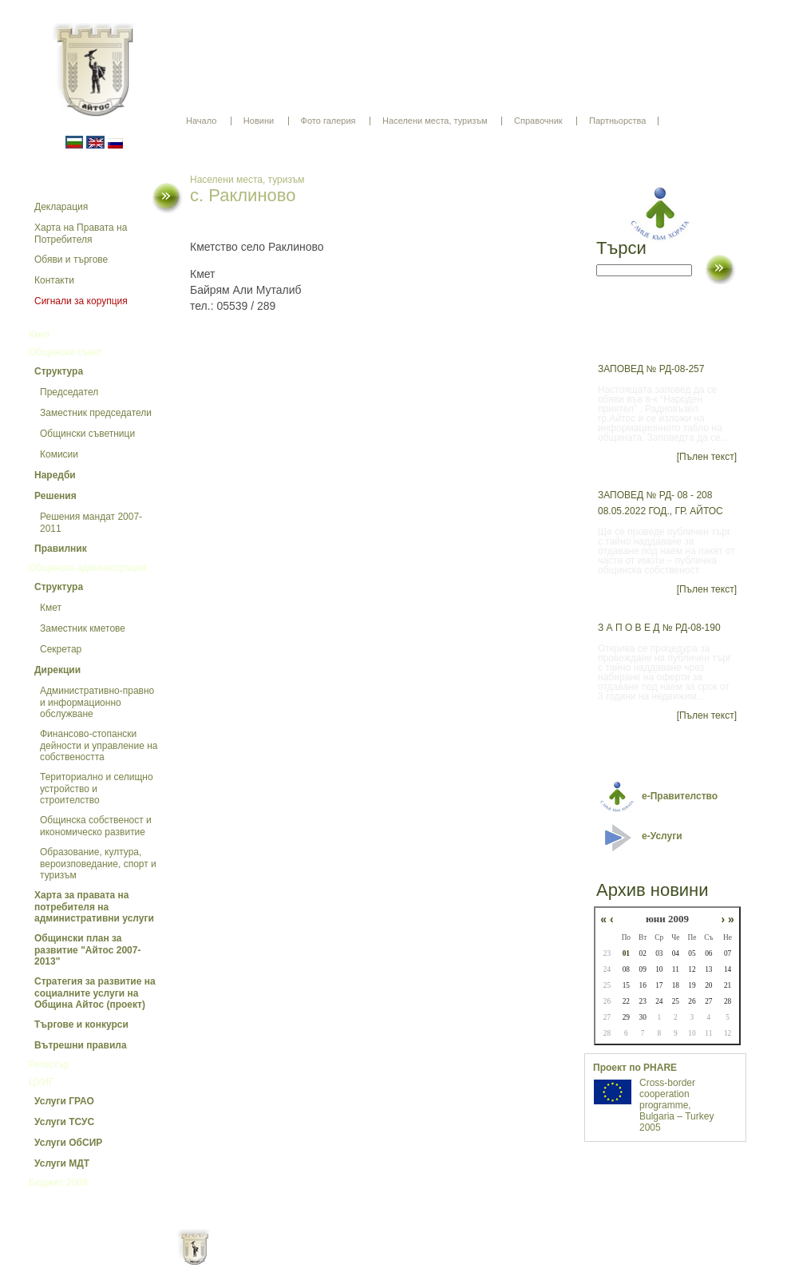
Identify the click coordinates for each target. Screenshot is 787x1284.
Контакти (54, 280)
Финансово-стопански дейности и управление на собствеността (99, 745)
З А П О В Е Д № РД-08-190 (659, 627)
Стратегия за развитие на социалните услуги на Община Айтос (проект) (95, 993)
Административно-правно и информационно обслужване (97, 702)
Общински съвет (65, 352)
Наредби (55, 475)
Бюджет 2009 (58, 1182)
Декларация (61, 206)
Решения (55, 495)
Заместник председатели (96, 412)
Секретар (60, 649)
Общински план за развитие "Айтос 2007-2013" (87, 950)
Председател (69, 392)
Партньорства (617, 120)
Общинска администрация (88, 567)
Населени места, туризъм (435, 120)
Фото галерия (328, 120)
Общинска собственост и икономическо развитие (96, 826)
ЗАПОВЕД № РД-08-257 (651, 368)
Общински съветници (87, 433)
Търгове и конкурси (81, 1024)
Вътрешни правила (80, 1045)
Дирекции (57, 670)
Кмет (39, 334)
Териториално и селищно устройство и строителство (96, 788)
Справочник (538, 120)
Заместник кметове (82, 628)
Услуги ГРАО (64, 1101)
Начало (201, 120)
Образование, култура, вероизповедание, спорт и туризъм (98, 863)
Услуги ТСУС (64, 1121)
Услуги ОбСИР (68, 1142)
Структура (58, 371)
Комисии (59, 454)
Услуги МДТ (61, 1163)
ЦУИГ (41, 1082)
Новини (258, 120)
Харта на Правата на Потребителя (80, 233)
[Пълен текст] (707, 457)
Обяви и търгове (71, 259)
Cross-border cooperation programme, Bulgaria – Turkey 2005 (676, 1105)
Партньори (407, 1260)
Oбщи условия (331, 1260)
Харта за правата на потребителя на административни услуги (94, 907)
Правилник (60, 548)
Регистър (49, 1064)
